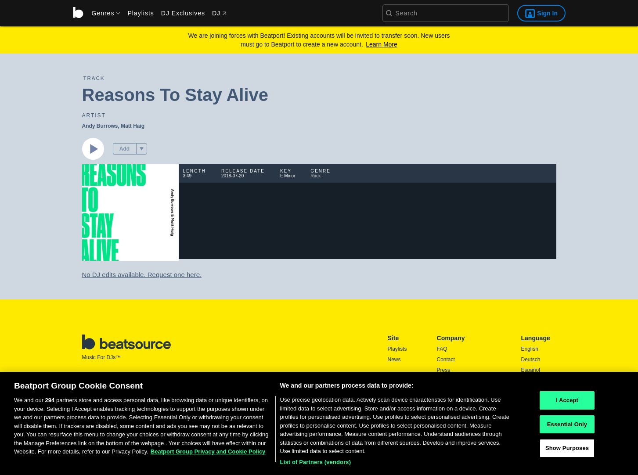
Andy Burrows (100, 126)
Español (530, 370)
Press (444, 370)
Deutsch (531, 359)
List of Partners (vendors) (315, 464)
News (394, 359)
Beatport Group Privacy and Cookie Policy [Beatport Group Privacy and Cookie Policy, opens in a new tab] (208, 454)
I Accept (567, 402)
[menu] (103, 13)
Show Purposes (567, 450)
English (529, 349)
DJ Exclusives (183, 13)
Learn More (381, 44)
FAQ (442, 349)
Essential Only (567, 426)
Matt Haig (132, 126)
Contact (446, 359)
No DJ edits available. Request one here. (142, 274)
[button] (141, 149)
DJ (219, 13)
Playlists (140, 13)
